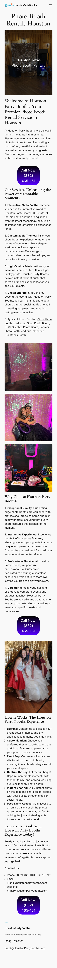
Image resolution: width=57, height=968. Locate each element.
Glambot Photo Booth (25, 327)
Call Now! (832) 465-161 (28, 175)
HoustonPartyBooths (26, 5)
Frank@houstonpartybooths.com (27, 882)
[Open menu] (50, 5)
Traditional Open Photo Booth (31, 323)
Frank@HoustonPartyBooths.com (25, 948)
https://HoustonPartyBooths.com (27, 890)
